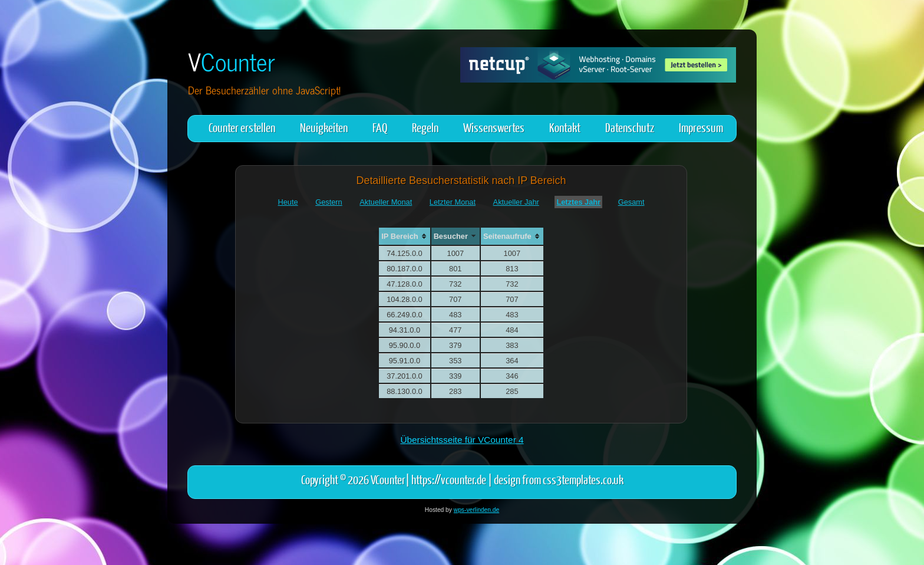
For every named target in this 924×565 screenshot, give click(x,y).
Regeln (425, 127)
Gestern (328, 202)
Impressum (701, 127)
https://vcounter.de (448, 479)
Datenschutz (629, 127)
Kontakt (564, 127)
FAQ (379, 127)
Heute (288, 202)
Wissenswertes (493, 127)
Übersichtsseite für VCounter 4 (461, 440)
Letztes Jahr (578, 202)
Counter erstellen (242, 127)
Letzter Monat (453, 202)
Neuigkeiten (324, 127)
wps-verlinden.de (476, 510)
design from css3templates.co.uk (558, 479)
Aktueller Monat (385, 202)
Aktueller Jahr (516, 202)
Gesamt (631, 202)
